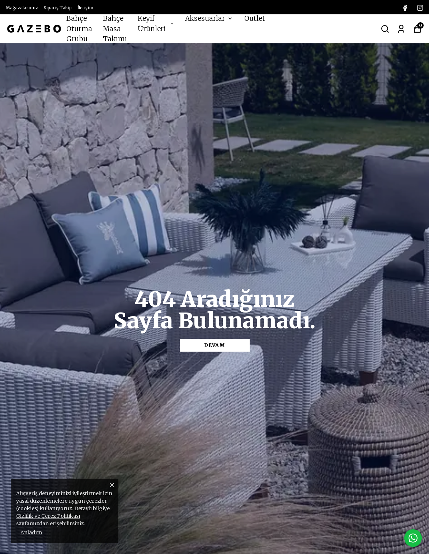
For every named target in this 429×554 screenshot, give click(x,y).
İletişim (85, 7)
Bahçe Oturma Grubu (79, 28)
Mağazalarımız (22, 7)
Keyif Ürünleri (156, 23)
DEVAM (214, 345)
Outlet (254, 18)
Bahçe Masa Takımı (115, 28)
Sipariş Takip (58, 7)
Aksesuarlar (209, 18)
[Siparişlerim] (401, 28)
